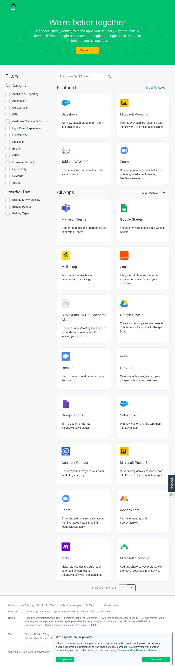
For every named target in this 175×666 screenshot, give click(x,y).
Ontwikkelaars (111, 605)
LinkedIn (64, 605)
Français (135, 634)
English (146, 634)
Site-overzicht (98, 611)
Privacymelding (126, 652)
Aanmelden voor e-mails (115, 621)
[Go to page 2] (131, 587)
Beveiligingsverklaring (152, 618)
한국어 (70, 634)
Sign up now (87, 50)
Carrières (84, 611)
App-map (52, 611)
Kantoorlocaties (67, 611)
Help (110, 611)
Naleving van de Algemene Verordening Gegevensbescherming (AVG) (62, 621)
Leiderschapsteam (34, 611)
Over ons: (13, 611)
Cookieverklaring (146, 652)
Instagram (77, 605)
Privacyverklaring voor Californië (80, 618)
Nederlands (31, 638)
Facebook (42, 605)
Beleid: (12, 618)
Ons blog (29, 605)
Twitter (53, 605)
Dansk (102, 634)
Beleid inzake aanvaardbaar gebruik (119, 618)
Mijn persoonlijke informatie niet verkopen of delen (71, 625)
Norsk (37, 634)
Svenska (91, 634)
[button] (171, 486)
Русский (123, 634)
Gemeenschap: (16, 605)
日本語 (80, 634)
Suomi (28, 634)
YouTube (90, 605)
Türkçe (46, 634)
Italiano (112, 634)
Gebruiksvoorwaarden (36, 618)
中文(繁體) (58, 634)
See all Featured (155, 87)
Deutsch (44, 638)
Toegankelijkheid (139, 621)
